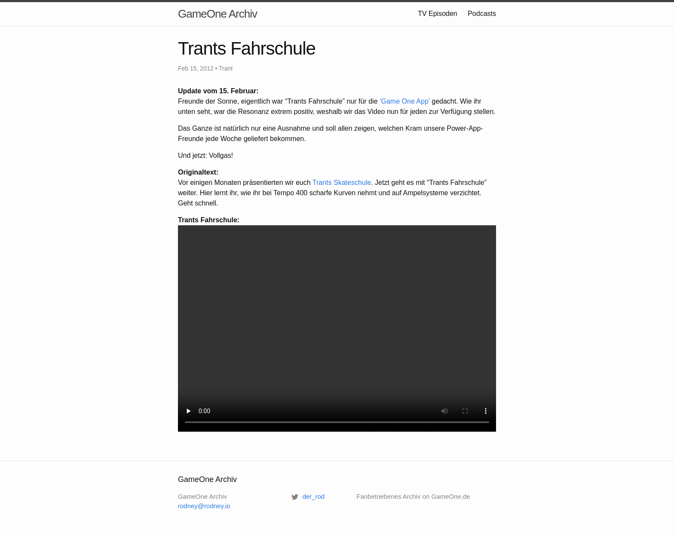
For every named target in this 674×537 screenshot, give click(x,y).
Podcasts (482, 13)
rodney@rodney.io (204, 505)
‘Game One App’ (405, 101)
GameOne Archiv (217, 13)
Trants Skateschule (341, 182)
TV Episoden (437, 13)
